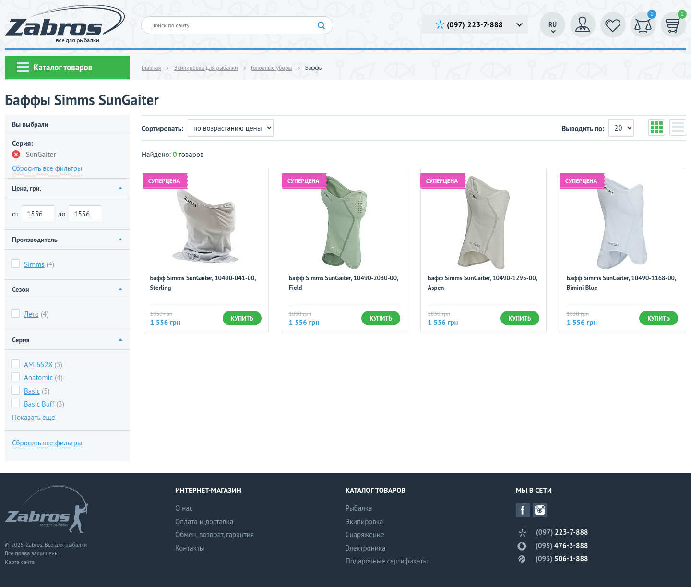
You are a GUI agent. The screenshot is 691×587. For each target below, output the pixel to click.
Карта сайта (20, 561)
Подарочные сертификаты (387, 560)
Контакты (189, 547)
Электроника (366, 547)
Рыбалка (359, 508)
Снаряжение (365, 534)
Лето (31, 314)
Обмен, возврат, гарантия (214, 534)
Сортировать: (163, 128)
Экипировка (364, 521)
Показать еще (33, 417)
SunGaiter (34, 154)
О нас (184, 508)
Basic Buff (39, 403)
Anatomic (38, 377)
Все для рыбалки (66, 544)
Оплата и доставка (204, 521)
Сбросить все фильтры (47, 168)
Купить (242, 318)
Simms (34, 264)
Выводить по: (583, 128)
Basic (32, 390)
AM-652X (38, 364)
